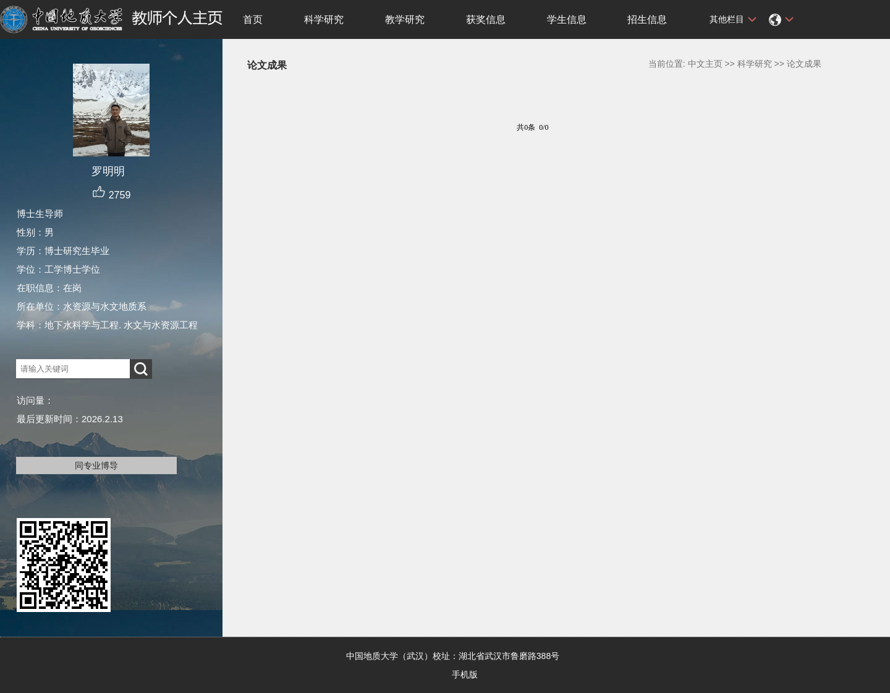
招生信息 (647, 19)
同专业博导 (96, 465)
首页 (253, 19)
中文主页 (705, 64)
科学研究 (324, 19)
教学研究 (405, 19)
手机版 (465, 674)
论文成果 (804, 64)
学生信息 (567, 19)
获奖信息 (486, 19)
